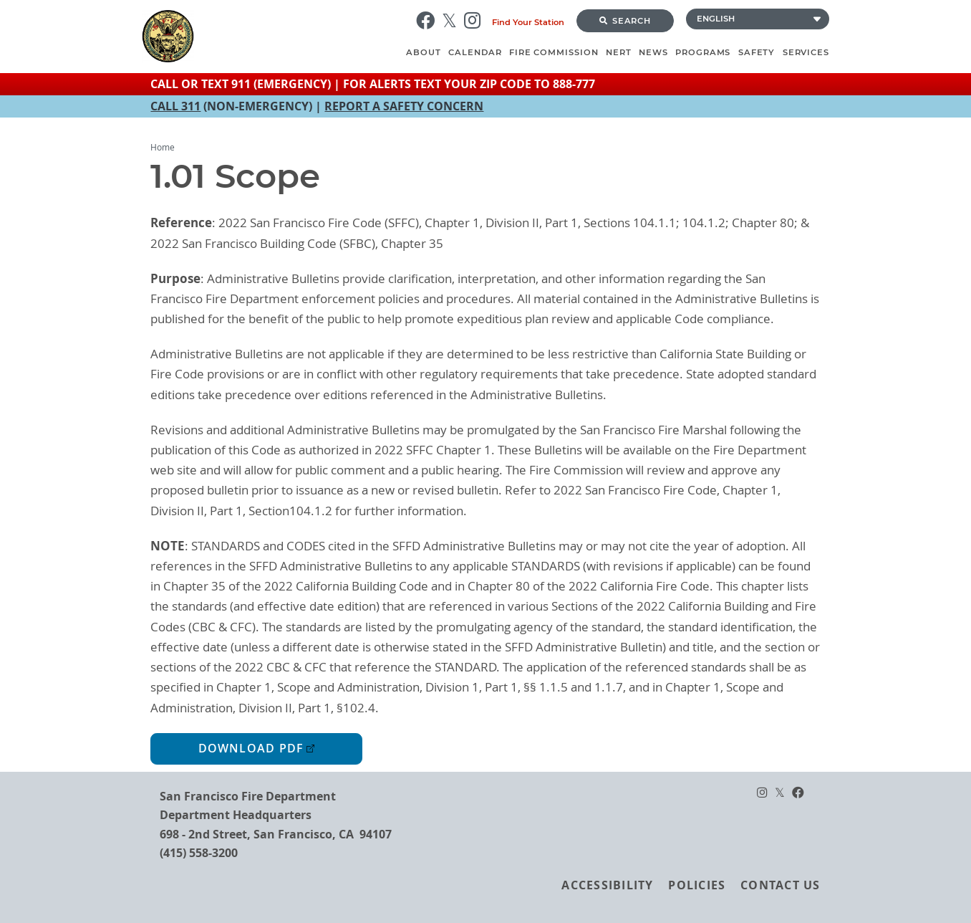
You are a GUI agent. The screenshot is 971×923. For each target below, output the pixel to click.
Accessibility (607, 885)
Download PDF (251, 748)
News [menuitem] (653, 52)
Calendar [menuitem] (474, 52)
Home (162, 147)
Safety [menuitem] (757, 52)
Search (625, 21)
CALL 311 (175, 106)
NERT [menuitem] (619, 52)
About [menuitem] (423, 52)
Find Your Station (528, 22)
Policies (696, 885)
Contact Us (780, 885)
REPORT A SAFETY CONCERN (403, 106)
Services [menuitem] (806, 52)
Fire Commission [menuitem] (554, 52)
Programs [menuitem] (702, 52)
